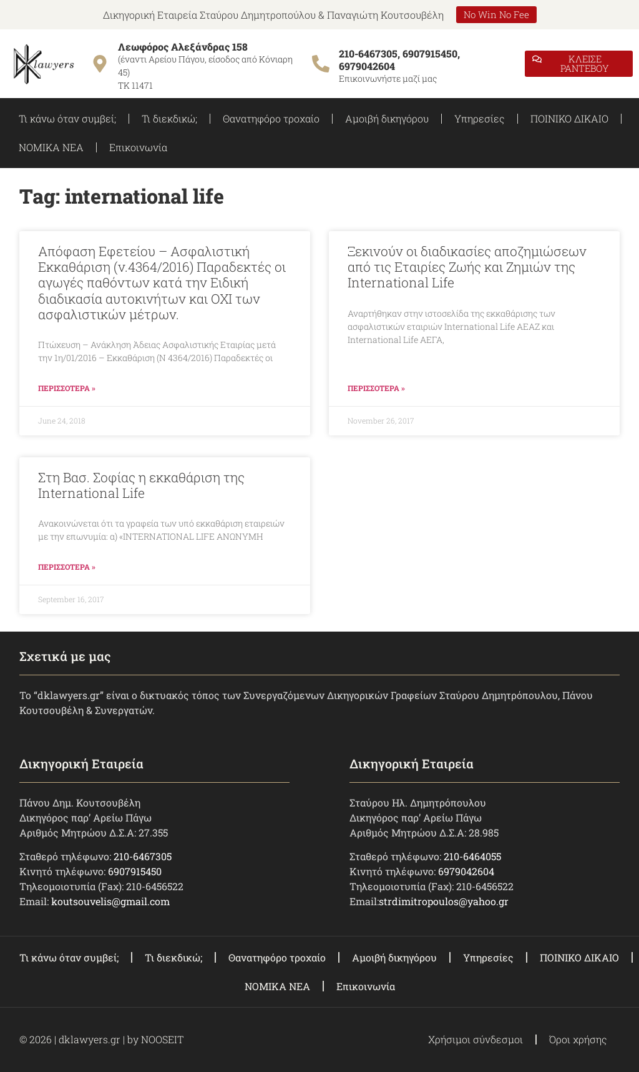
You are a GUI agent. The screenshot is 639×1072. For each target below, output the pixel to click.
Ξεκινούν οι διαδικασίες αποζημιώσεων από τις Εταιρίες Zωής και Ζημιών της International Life (467, 266)
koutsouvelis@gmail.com (110, 901)
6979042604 (466, 871)
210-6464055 (472, 856)
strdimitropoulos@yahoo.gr (444, 901)
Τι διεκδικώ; (169, 118)
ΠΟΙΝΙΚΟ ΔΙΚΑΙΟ (569, 118)
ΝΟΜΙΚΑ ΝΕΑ (51, 147)
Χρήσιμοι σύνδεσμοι (475, 1039)
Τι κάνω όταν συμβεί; (67, 118)
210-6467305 (143, 856)
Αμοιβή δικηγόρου (387, 118)
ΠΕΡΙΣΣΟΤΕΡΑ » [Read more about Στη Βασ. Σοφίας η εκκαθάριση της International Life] (66, 567)
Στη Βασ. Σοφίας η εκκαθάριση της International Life (141, 485)
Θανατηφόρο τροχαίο (271, 118)
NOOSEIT (162, 1039)
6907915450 (135, 871)
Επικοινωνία (138, 147)
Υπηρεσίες (479, 118)
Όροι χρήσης (578, 1039)
